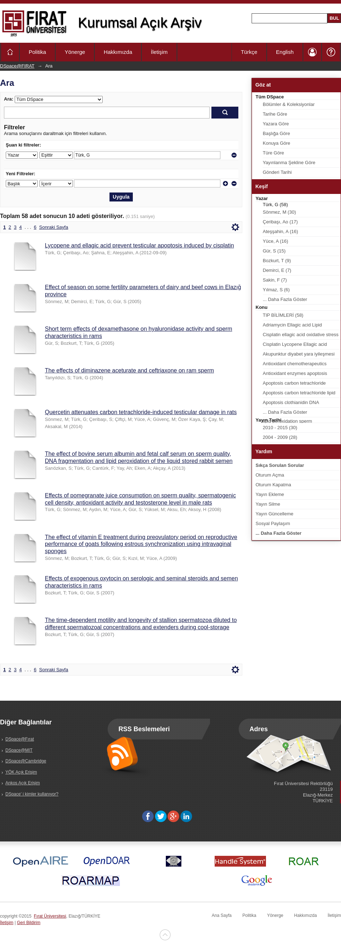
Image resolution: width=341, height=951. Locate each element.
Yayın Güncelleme (274, 513)
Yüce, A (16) (275, 241)
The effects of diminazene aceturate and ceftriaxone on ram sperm (129, 370)
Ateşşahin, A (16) (280, 231)
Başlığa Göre (276, 133)
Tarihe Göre (275, 114)
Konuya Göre (276, 143)
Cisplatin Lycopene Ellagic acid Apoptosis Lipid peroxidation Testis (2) (298, 345)
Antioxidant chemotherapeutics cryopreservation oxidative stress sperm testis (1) (297, 365)
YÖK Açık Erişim (21, 772)
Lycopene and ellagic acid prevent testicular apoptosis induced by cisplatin (139, 245)
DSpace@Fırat (19, 739)
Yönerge (75, 52)
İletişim (159, 52)
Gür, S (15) (274, 251)
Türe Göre (273, 153)
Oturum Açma (270, 475)
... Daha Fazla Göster (285, 299)
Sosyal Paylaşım (273, 523)
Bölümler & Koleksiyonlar (289, 104)
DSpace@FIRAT (17, 66)
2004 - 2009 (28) (280, 437)
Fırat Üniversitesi (50, 916)
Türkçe (249, 52)
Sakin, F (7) (275, 280)
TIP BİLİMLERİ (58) (283, 315)
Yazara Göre (276, 123)
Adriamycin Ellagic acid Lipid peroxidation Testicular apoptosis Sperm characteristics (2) (296, 326)
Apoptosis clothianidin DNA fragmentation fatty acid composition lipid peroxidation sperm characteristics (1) (300, 404)
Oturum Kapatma (273, 484)
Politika (37, 52)
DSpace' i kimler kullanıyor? (32, 794)
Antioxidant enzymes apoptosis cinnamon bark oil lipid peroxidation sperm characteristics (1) (299, 375)
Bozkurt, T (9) (277, 260)
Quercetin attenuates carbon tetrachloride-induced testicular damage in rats (141, 412)
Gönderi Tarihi (277, 172)
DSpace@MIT (19, 750)
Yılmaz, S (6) (276, 289)
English (285, 52)
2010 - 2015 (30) (280, 427)
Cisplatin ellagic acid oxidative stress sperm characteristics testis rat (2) (300, 336)
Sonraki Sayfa (53, 227)
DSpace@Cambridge (25, 761)
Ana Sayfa (222, 915)
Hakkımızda (118, 52)
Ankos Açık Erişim (22, 782)
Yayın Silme (268, 504)
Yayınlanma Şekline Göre (289, 162)
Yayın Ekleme (270, 494)
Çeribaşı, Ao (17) (280, 221)
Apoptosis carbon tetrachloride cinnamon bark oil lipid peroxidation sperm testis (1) (299, 384)
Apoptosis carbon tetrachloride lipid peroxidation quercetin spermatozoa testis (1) (300, 394)
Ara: (8, 99)
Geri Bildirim (28, 922)
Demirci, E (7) (277, 270)
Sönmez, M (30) (279, 212)
